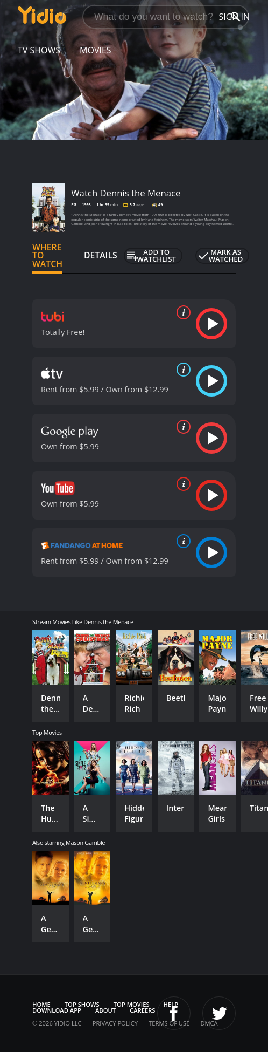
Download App (56, 1010)
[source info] (181, 312)
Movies (95, 50)
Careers (142, 1010)
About (105, 1010)
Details (100, 255)
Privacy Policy (115, 1023)
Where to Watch (47, 255)
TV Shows (39, 50)
